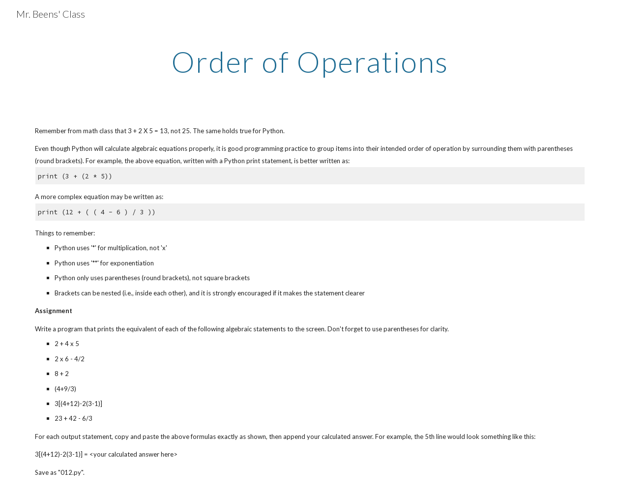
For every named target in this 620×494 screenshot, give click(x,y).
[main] (310, 61)
